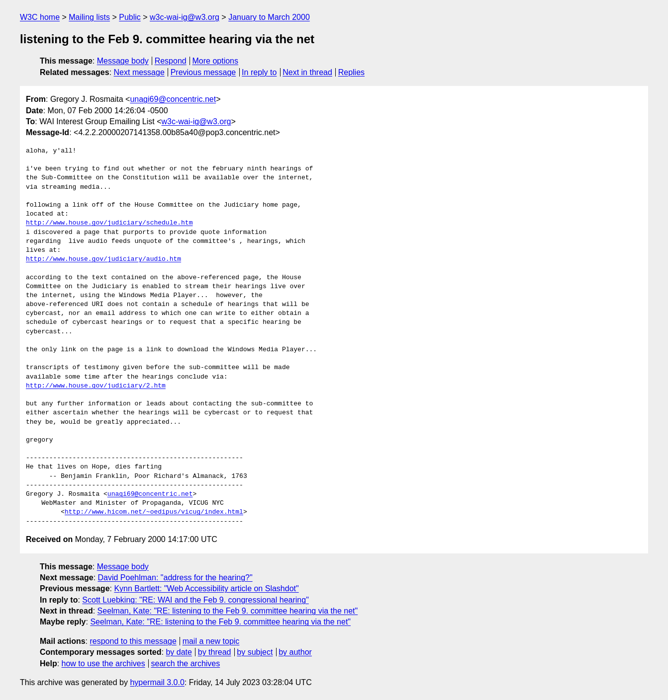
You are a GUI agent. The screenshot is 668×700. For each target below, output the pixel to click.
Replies (351, 72)
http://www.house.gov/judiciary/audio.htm (103, 259)
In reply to (259, 72)
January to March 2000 (269, 17)
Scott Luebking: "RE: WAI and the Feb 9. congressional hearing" (195, 600)
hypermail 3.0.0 (157, 682)
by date (178, 652)
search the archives (185, 663)
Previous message (203, 72)
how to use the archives (103, 663)
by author (295, 652)
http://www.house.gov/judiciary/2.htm (96, 386)
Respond (171, 61)
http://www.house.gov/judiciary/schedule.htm (109, 223)
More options (215, 61)
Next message (139, 72)
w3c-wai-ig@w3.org (184, 17)
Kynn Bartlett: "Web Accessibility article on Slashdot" (206, 588)
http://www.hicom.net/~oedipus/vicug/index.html (154, 512)
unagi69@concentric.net (173, 99)
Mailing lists (89, 17)
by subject (255, 652)
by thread (214, 652)
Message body (123, 61)
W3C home (40, 17)
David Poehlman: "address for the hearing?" (175, 577)
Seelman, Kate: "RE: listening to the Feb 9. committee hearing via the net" (227, 611)
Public (130, 17)
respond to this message (133, 641)
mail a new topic (211, 641)
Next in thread (307, 72)
